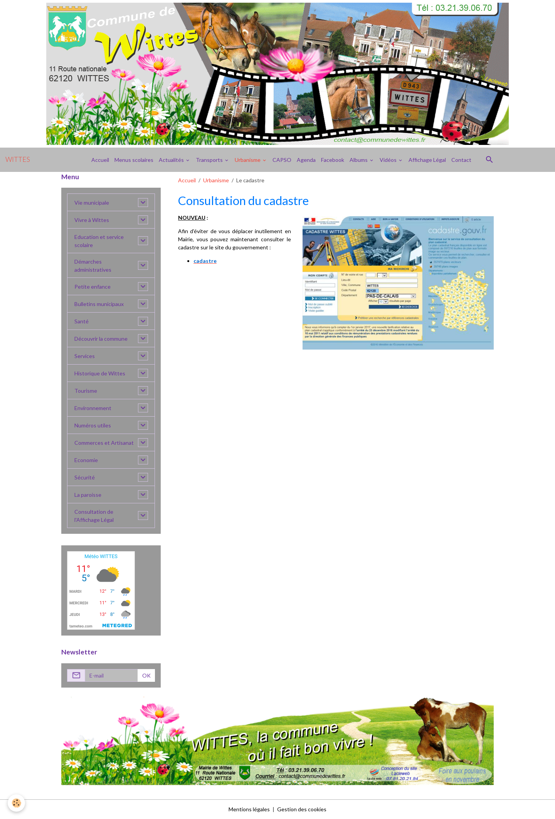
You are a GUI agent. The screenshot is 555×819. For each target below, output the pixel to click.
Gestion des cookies (301, 809)
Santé (81, 321)
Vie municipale (91, 202)
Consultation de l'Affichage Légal (94, 515)
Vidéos (389, 159)
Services (84, 356)
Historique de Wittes (99, 373)
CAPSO (281, 159)
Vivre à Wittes (91, 220)
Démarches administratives (92, 265)
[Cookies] (16, 803)
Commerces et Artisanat (104, 442)
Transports (210, 159)
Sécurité (84, 477)
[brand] (17, 160)
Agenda (306, 159)
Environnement (92, 408)
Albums (359, 159)
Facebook (332, 159)
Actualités (172, 159)
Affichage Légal (427, 159)
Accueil (100, 159)
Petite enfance (92, 286)
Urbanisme (248, 159)
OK (146, 675)
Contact (461, 159)
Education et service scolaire (99, 241)
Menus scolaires (133, 159)
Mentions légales (249, 809)
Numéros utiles (92, 425)
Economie (86, 460)
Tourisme (85, 390)
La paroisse (87, 494)
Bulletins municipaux (99, 304)
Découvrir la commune (101, 338)
